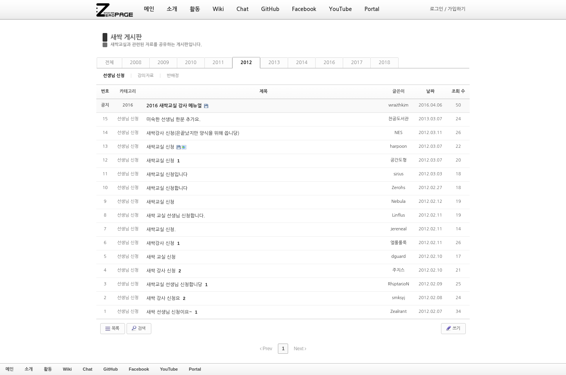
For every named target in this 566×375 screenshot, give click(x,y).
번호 (105, 91)
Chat (87, 369)
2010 (191, 62)
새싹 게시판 (126, 37)
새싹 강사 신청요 (163, 298)
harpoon (398, 146)
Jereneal (398, 229)
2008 (136, 62)
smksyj (398, 298)
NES (398, 133)
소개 (29, 369)
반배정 (173, 76)
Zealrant (398, 311)
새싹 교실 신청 (160, 257)
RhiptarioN (398, 284)
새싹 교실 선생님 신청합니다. (175, 215)
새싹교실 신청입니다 (166, 174)
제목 (263, 91)
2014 (301, 62)
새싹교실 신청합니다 (166, 188)
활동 (48, 369)
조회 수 (458, 91)
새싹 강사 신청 (161, 270)
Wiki (67, 369)
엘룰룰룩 (398, 243)
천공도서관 (398, 119)
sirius (398, 174)
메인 (10, 369)
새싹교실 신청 (160, 147)
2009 (163, 62)
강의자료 (146, 76)
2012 (246, 62)
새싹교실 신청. (161, 229)
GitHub (110, 369)
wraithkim (398, 105)
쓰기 (452, 328)
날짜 (430, 91)
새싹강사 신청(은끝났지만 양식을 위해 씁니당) (192, 133)
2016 (329, 62)
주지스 (398, 270)
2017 (356, 62)
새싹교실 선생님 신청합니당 (174, 284)
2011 (218, 62)
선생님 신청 (114, 76)
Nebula (398, 201)
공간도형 (398, 160)
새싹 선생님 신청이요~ (169, 312)
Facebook (139, 369)
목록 (112, 328)
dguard (398, 256)
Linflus (398, 215)
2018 (384, 62)
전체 (109, 62)
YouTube (169, 369)
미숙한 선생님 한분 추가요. (173, 119)
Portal (195, 369)
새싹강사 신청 (160, 243)
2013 (274, 62)
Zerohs (398, 188)
